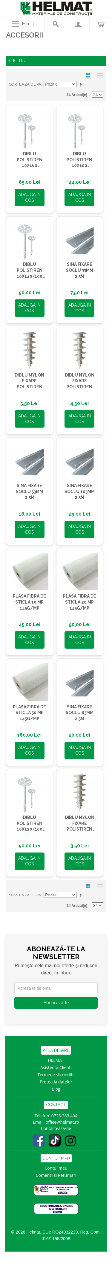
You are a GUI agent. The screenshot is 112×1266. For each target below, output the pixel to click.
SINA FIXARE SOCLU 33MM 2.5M (79, 270)
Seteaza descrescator (81, 84)
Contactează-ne (56, 1128)
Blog (56, 1089)
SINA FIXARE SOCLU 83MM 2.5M (79, 712)
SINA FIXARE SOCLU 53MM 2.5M (29, 491)
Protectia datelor (56, 1082)
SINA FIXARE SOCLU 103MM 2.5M (80, 491)
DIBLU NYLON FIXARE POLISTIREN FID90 (29, 381)
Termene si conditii (56, 1074)
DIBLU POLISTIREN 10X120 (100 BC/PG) (29, 823)
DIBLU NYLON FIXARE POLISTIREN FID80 (79, 381)
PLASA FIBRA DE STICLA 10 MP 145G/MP (29, 602)
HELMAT (56, 1060)
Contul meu (56, 1168)
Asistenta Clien (54, 1067)
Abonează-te (56, 1002)
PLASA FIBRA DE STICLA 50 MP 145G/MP (29, 712)
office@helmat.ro (62, 1122)
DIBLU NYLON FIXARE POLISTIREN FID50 (79, 823)
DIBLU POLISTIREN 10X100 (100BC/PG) (79, 160)
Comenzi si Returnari (56, 1175)
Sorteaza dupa (25, 84)
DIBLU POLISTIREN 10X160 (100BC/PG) (29, 160)
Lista (98, 75)
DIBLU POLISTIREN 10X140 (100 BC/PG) (29, 270)
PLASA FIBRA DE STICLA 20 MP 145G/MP (79, 602)
